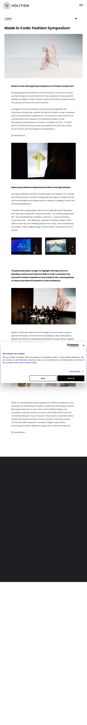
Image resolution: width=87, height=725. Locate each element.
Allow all (70, 378)
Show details (75, 371)
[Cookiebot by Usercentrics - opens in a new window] (69, 345)
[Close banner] (83, 345)
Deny (43, 378)
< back (8, 18)
